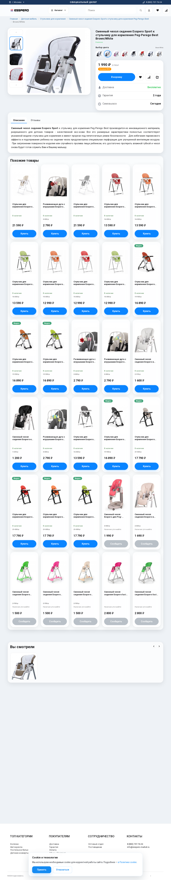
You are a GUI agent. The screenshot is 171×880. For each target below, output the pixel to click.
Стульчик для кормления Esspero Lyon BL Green (22, 283)
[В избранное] (140, 77)
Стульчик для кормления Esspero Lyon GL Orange (53, 283)
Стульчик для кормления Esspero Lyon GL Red (84, 283)
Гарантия (53, 847)
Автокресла (16, 847)
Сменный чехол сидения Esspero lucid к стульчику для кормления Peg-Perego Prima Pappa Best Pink (115, 593)
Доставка (54, 844)
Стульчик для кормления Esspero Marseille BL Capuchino (145, 438)
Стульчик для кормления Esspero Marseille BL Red (22, 515)
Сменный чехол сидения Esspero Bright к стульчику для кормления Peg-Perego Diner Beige (85, 593)
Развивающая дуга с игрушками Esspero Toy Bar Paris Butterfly (85, 360)
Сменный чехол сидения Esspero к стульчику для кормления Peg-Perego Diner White (144, 360)
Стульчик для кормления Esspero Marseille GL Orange (22, 360)
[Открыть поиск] (141, 10)
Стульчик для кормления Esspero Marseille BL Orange (53, 515)
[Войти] (148, 10)
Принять (41, 869)
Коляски (14, 844)
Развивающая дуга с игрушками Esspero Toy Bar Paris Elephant (54, 438)
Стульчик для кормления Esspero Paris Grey (84, 205)
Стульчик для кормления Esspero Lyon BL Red (114, 205)
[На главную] (20, 10)
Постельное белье (19, 850)
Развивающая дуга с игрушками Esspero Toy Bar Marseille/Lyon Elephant (115, 360)
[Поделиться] (157, 77)
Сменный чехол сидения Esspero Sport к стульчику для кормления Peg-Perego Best (109, 19)
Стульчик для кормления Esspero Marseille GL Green (53, 360)
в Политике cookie (127, 862)
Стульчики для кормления (53, 19)
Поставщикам (95, 847)
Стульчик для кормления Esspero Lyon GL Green (114, 283)
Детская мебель (29, 19)
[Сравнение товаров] (166, 10)
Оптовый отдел (95, 844)
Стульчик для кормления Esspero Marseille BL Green (84, 515)
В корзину (116, 77)
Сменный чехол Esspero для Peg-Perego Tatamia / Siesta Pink (116, 515)
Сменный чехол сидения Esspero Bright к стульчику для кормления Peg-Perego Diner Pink (54, 593)
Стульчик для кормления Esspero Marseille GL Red (145, 283)
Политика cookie (157, 876)
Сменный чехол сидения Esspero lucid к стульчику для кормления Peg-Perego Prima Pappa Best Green (146, 593)
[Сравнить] (148, 77)
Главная (14, 19)
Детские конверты (19, 853)
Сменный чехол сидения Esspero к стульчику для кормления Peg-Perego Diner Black (22, 438)
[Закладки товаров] (157, 10)
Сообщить (116, 544)
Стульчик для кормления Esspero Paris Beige (22, 205)
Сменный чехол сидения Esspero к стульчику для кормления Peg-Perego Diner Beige (145, 515)
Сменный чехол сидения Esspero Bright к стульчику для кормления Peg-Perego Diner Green (23, 593)
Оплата (52, 850)
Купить (24, 233)
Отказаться (62, 869)
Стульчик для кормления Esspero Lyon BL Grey (84, 438)
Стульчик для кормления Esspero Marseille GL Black (114, 438)
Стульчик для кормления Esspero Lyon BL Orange (145, 205)
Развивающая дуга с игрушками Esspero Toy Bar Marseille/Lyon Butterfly (54, 205)
